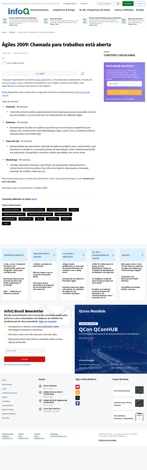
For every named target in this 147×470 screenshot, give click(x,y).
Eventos (8, 230)
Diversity (6, 439)
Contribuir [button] (84, 3)
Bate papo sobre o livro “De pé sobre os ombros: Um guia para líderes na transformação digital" (132, 278)
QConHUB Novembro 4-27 (89, 379)
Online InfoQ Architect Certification (53, 410)
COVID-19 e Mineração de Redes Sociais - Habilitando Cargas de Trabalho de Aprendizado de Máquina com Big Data (102, 280)
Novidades (72, 225)
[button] (123, 95)
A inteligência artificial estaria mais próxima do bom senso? (102, 294)
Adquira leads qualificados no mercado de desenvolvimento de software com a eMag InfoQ (73, 279)
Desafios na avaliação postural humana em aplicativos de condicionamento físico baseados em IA (102, 306)
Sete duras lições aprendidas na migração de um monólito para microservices (43, 297)
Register (127, 3)
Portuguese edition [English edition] (70, 3)
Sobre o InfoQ (8, 430)
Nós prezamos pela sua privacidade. (119, 101)
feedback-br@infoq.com (8, 460)
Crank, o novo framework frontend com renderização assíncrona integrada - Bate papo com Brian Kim (15, 279)
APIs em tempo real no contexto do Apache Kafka (43, 286)
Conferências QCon (8, 412)
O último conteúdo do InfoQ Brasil (43, 276)
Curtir (10, 76)
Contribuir (7, 422)
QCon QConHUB (98, 344)
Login (5, 405)
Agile (20, 230)
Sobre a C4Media (9, 434)
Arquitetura (45, 225)
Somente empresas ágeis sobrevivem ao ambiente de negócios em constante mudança (73, 301)
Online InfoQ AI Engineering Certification (55, 418)
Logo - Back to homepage (13, 9)
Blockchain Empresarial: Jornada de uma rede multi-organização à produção (14, 293)
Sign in (139, 3)
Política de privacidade (107, 463)
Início (5, 35)
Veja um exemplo (48, 336)
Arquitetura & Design (61, 10)
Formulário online (15, 86)
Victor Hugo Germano (16, 66)
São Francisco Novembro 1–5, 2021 (125, 382)
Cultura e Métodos (121, 10)
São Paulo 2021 (117, 379)
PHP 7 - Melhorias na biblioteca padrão (13, 303)
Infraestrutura (11, 225)
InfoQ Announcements (26, 221)
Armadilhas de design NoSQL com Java (130, 299)
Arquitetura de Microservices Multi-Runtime (129, 290)
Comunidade (29, 225)
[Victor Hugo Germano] (4, 66)
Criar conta (7, 401)
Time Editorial (8, 426)
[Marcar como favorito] (20, 76)
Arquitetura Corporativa (52, 221)
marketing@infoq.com (58, 459)
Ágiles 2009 (41, 82)
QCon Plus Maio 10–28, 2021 (90, 382)
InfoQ (35, 205)
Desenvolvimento (37, 10)
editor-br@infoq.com (40, 460)
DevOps (137, 10)
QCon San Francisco (52, 425)
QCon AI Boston (50, 403)
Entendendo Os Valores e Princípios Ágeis (73, 291)
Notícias (13, 35)
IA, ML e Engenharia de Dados (92, 10)
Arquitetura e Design (35, 216)
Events (5, 418)
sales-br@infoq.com (24, 460)
